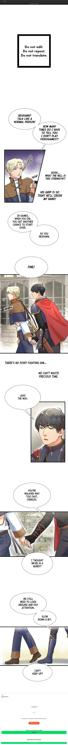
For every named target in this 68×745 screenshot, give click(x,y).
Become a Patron (34, 723)
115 (4, 1)
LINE (25, 703)
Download (34, 732)
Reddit (42, 703)
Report (34, 712)
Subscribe (34, 706)
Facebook (29, 703)
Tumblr (38, 703)
